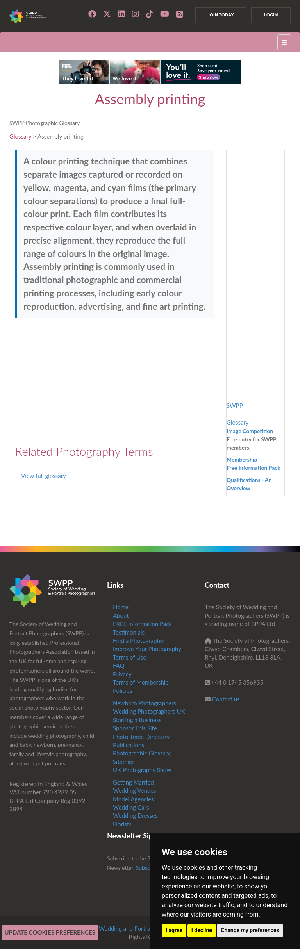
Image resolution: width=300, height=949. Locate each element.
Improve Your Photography (147, 648)
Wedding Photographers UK (149, 711)
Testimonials (129, 632)
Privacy (122, 674)
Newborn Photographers (144, 702)
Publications (128, 744)
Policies (122, 690)
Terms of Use (129, 657)
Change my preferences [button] (250, 930)
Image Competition (250, 431)
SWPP (235, 405)
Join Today (221, 14)
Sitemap (123, 761)
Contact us (226, 699)
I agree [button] (174, 930)
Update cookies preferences (50, 932)
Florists (122, 824)
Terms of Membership (141, 682)
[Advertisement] (80, 380)
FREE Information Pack (142, 623)
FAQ (119, 665)
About (121, 615)
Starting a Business (137, 719)
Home (121, 606)
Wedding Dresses (135, 815)
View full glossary (43, 475)
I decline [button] (201, 930)
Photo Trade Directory (141, 736)
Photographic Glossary (142, 752)
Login (271, 14)
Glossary (20, 136)
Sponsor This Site (135, 727)
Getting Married (133, 782)
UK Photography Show (142, 769)
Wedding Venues (134, 790)
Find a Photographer (139, 640)
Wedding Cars (131, 807)
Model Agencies (133, 799)
